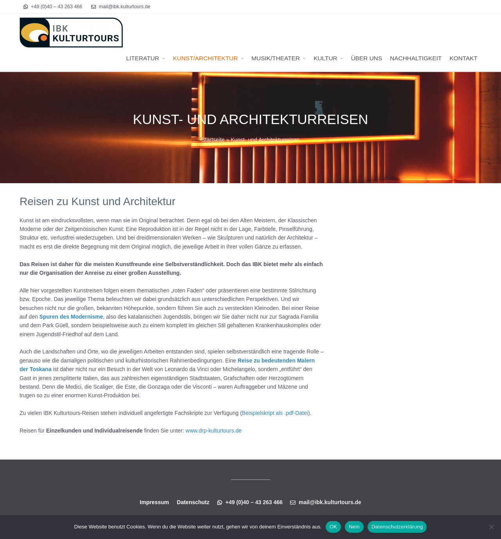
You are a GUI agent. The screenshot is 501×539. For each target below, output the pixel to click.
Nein (354, 527)
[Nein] (491, 527)
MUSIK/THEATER (276, 58)
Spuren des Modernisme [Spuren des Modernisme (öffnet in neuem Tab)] (71, 317)
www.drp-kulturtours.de (213, 430)
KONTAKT (463, 58)
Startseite (213, 140)
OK (333, 527)
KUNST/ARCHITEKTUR (205, 58)
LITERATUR (142, 58)
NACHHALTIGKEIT (416, 58)
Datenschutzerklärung (397, 527)
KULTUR (325, 58)
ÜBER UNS (366, 58)
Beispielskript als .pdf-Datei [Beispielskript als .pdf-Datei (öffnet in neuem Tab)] (275, 413)
